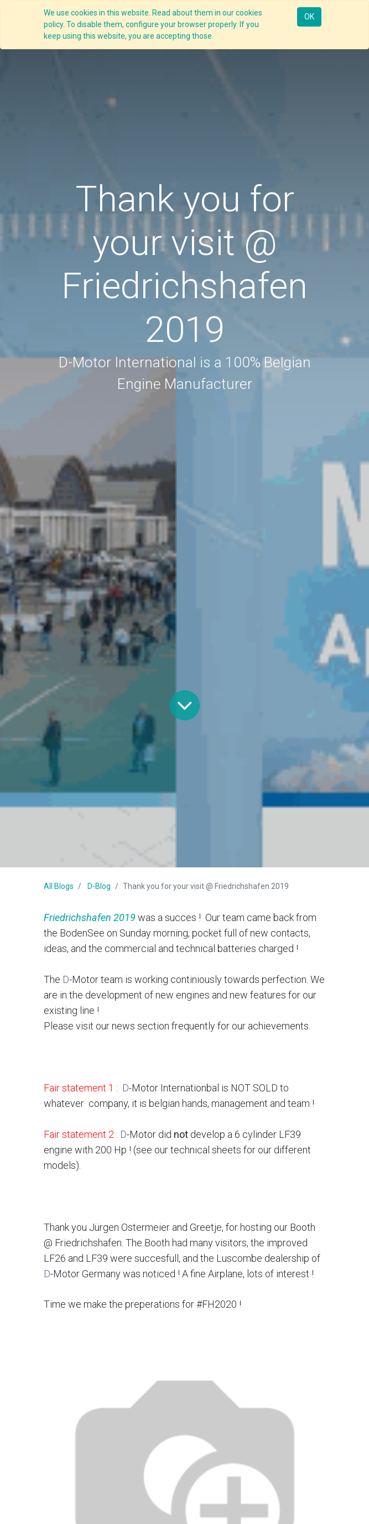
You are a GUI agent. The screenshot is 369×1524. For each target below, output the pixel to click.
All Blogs (59, 886)
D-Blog (99, 886)
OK (309, 16)
